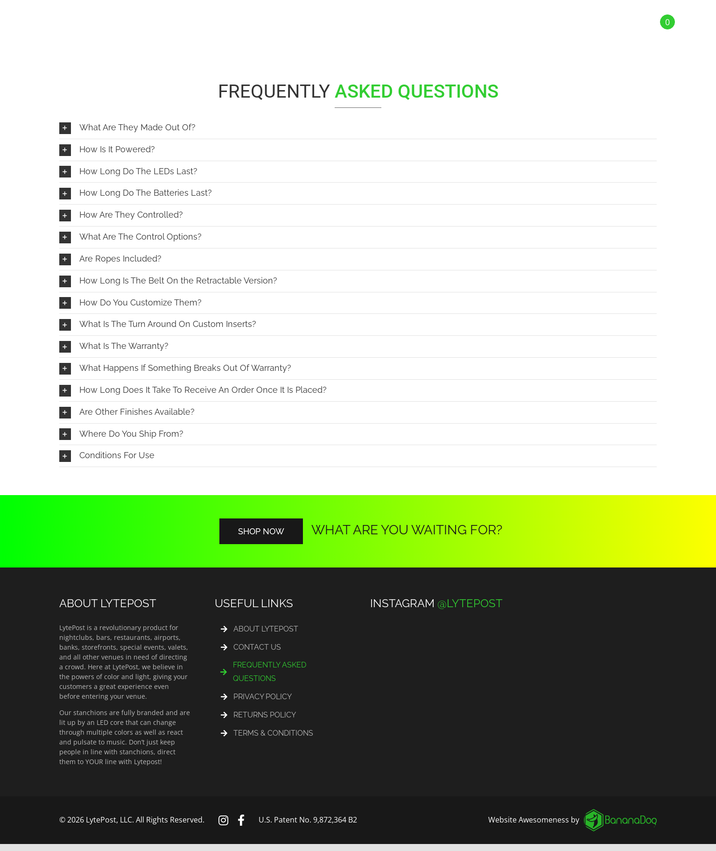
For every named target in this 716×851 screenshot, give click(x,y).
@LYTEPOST (470, 603)
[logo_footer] (620, 813)
